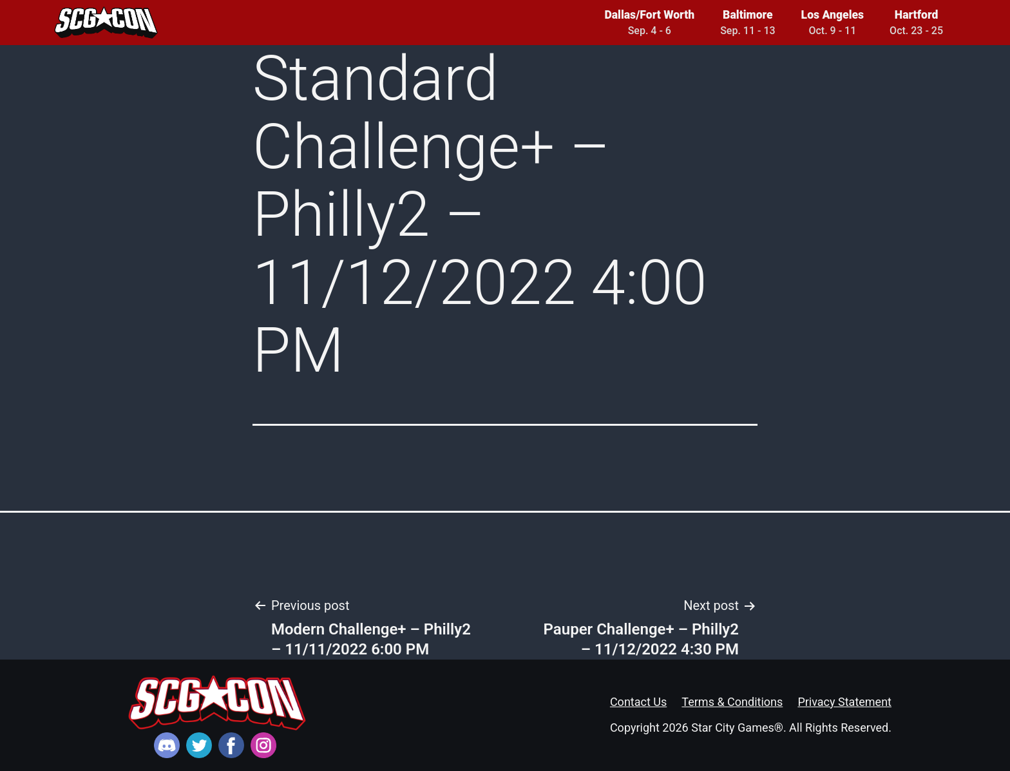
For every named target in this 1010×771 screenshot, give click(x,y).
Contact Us (638, 702)
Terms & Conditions (732, 702)
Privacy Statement (844, 702)
